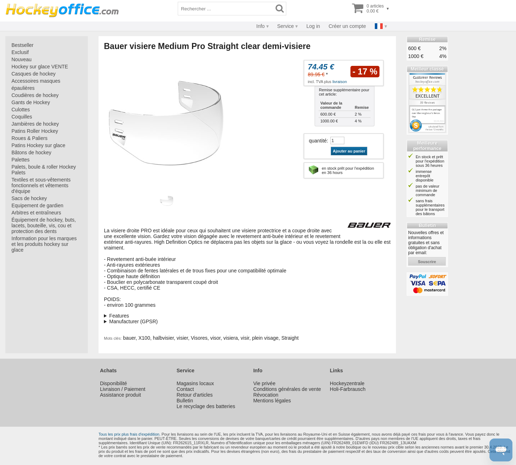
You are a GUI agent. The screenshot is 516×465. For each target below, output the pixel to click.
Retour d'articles (195, 395)
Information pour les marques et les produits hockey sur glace (44, 244)
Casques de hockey (33, 74)
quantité (318, 141)
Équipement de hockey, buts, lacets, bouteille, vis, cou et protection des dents (43, 225)
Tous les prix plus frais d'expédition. (130, 434)
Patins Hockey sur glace (38, 145)
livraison (340, 81)
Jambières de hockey (35, 124)
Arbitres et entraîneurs (36, 212)
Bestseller (22, 45)
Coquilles (21, 117)
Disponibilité (113, 383)
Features (119, 316)
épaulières (23, 88)
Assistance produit (120, 395)
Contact (185, 389)
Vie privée (264, 383)
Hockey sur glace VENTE (39, 66)
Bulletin (185, 400)
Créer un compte (347, 26)
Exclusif (20, 52)
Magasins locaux (195, 383)
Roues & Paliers (29, 138)
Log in (313, 26)
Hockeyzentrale (347, 383)
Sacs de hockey (29, 198)
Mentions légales (272, 400)
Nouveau (21, 59)
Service (285, 26)
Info (260, 26)
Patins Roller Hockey (34, 131)
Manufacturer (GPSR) (133, 321)
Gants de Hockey (30, 102)
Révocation (265, 395)
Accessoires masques (35, 81)
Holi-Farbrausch (348, 389)
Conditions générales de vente (287, 389)
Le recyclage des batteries (206, 406)
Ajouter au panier (349, 151)
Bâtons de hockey (31, 152)
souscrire (427, 262)
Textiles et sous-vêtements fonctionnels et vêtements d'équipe (41, 185)
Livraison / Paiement (122, 389)
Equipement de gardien (37, 205)
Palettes (20, 160)
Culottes (20, 109)
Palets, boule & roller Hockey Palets (43, 169)
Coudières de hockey (35, 95)
